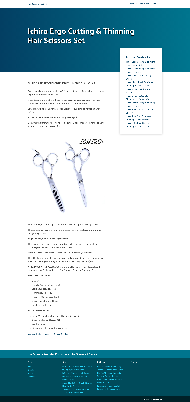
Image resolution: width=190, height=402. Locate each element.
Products (144, 3)
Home (30, 366)
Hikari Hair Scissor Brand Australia (76, 376)
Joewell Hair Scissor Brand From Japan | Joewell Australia (75, 391)
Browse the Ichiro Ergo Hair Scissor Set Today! (49, 334)
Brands (133, 3)
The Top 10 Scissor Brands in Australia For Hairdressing (109, 374)
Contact (31, 376)
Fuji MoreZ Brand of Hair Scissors (76, 373)
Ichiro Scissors (68, 379)
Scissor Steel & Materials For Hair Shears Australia (111, 381)
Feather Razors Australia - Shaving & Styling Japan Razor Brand (77, 368)
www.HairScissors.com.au (151, 399)
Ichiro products (138, 57)
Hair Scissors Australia (38, 3)
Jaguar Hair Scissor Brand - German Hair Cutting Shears (77, 384)
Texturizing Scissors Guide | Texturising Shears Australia (108, 387)
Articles (157, 3)
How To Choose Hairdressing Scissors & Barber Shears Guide (110, 368)
